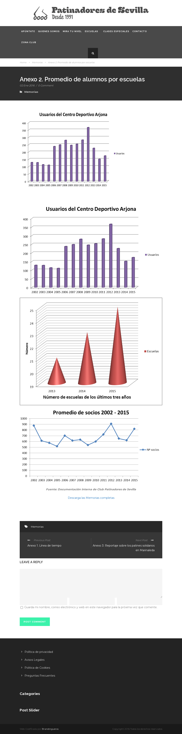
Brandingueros (50, 728)
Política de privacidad (39, 652)
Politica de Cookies (37, 667)
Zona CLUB (28, 42)
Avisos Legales (34, 660)
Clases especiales (116, 31)
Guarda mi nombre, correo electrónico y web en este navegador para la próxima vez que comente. (90, 607)
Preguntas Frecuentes (40, 675)
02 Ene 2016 (27, 85)
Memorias (37, 62)
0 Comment (45, 85)
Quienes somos (49, 31)
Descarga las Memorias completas (91, 498)
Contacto (139, 31)
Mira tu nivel (72, 31)
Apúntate (28, 31)
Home (23, 62)
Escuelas (91, 31)
